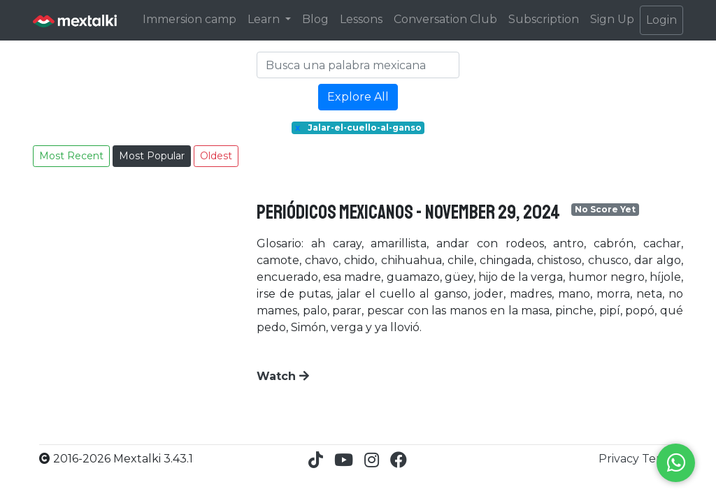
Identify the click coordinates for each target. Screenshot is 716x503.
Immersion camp (189, 19)
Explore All (358, 96)
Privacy (620, 458)
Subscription (543, 19)
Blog (315, 19)
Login (661, 20)
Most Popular (152, 156)
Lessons (361, 19)
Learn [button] (265, 19)
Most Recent (71, 156)
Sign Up (612, 19)
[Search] (358, 65)
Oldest (216, 156)
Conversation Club (445, 19)
